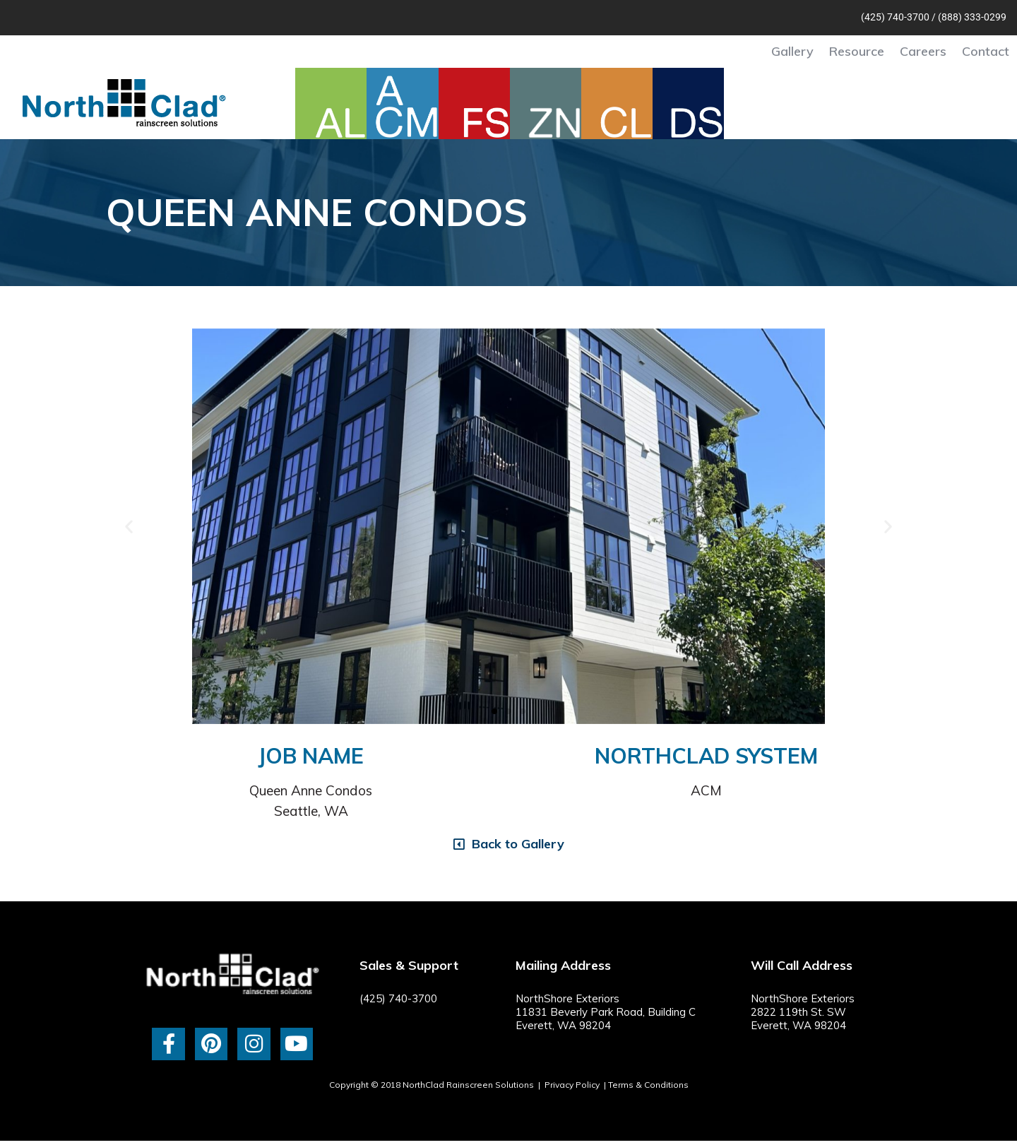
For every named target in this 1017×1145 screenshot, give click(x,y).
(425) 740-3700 (895, 17)
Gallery (792, 51)
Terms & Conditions (648, 1084)
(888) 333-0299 (972, 17)
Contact (985, 51)
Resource (856, 51)
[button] (129, 526)
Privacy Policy (572, 1084)
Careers (923, 51)
